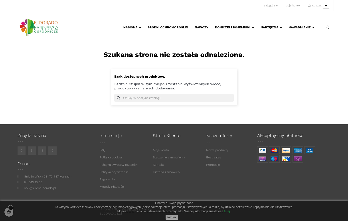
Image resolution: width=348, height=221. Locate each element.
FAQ (102, 150)
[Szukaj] (174, 98)
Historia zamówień (166, 172)
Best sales (213, 157)
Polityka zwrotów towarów (119, 164)
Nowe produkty (217, 150)
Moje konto (161, 150)
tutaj (227, 211)
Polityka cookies (111, 157)
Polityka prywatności (114, 172)
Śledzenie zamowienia (169, 157)
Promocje (213, 164)
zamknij (172, 217)
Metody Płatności (112, 186)
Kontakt (158, 164)
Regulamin (107, 179)
